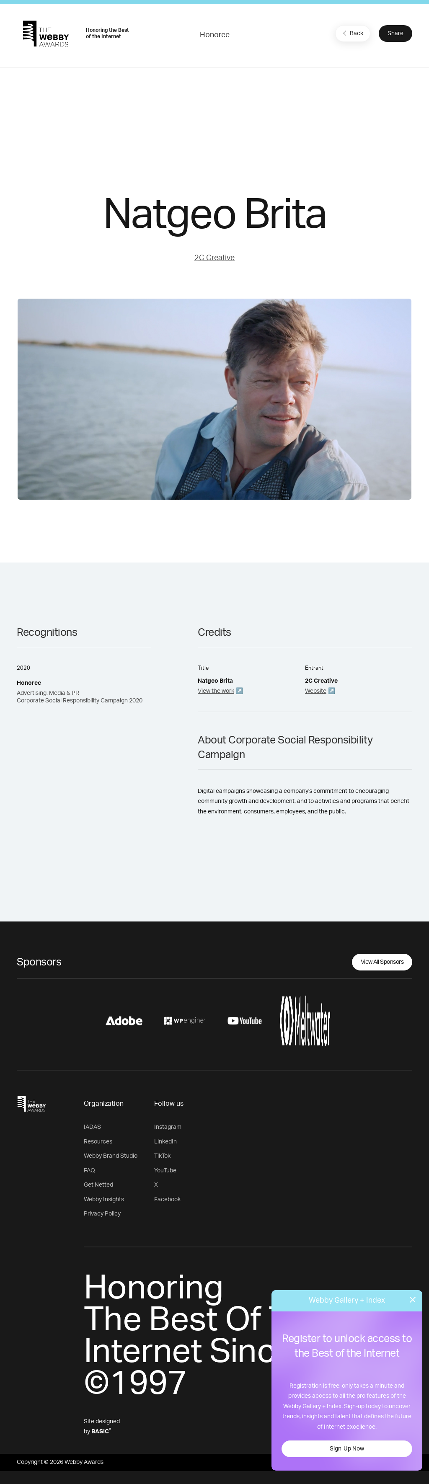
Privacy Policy (102, 1214)
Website (315, 691)
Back (352, 33)
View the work (216, 691)
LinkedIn (165, 1142)
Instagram (167, 1127)
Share (395, 33)
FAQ (89, 1171)
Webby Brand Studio (110, 1156)
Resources (98, 1142)
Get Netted (98, 1185)
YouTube (165, 1171)
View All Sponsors (382, 962)
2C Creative (214, 258)
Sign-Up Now (347, 1449)
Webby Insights (104, 1200)
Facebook (167, 1200)
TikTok (162, 1156)
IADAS (92, 1127)
